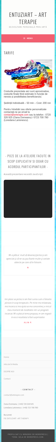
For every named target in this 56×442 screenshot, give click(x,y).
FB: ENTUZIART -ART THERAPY (16, 418)
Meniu (30, 38)
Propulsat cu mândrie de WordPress (27, 434)
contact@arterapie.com (16, 114)
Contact (7, 378)
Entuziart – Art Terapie (28, 18)
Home (6, 357)
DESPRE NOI (9, 371)
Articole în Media (11, 364)
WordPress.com (35, 437)
